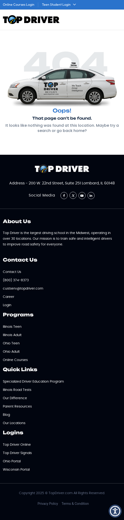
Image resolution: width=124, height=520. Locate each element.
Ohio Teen (11, 343)
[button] (115, 511)
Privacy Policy (48, 504)
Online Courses (15, 360)
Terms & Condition (75, 504)
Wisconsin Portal (16, 469)
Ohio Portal (12, 461)
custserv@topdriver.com (23, 288)
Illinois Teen (12, 326)
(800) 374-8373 (16, 280)
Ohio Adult (11, 351)
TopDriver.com (61, 493)
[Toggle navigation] (114, 19)
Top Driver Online (17, 444)
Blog (6, 415)
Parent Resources (17, 406)
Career (8, 297)
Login (7, 305)
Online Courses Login (18, 4)
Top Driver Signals (17, 453)
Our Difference (15, 398)
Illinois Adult (12, 335)
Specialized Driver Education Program (33, 381)
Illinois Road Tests (17, 390)
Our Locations (14, 423)
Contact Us (12, 272)
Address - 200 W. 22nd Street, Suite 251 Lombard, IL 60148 (62, 183)
